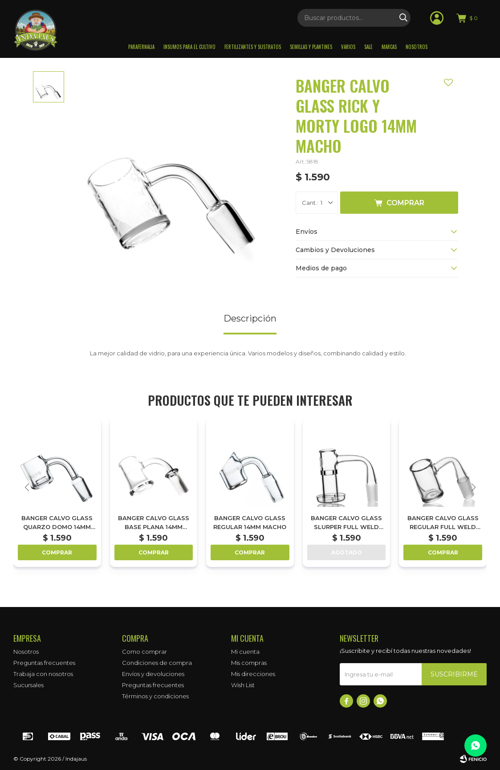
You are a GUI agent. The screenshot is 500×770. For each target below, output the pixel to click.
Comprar (405, 203)
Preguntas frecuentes (44, 662)
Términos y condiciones (155, 696)
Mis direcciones (253, 673)
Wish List (243, 685)
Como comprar (144, 651)
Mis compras (249, 662)
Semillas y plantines (311, 46)
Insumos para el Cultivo (189, 46)
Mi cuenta (245, 651)
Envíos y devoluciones (153, 673)
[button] (473, 487)
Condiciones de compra (157, 662)
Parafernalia (141, 46)
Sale (368, 46)
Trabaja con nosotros (43, 673)
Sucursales (28, 685)
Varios (348, 46)
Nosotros (416, 46)
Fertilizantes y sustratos (252, 46)
